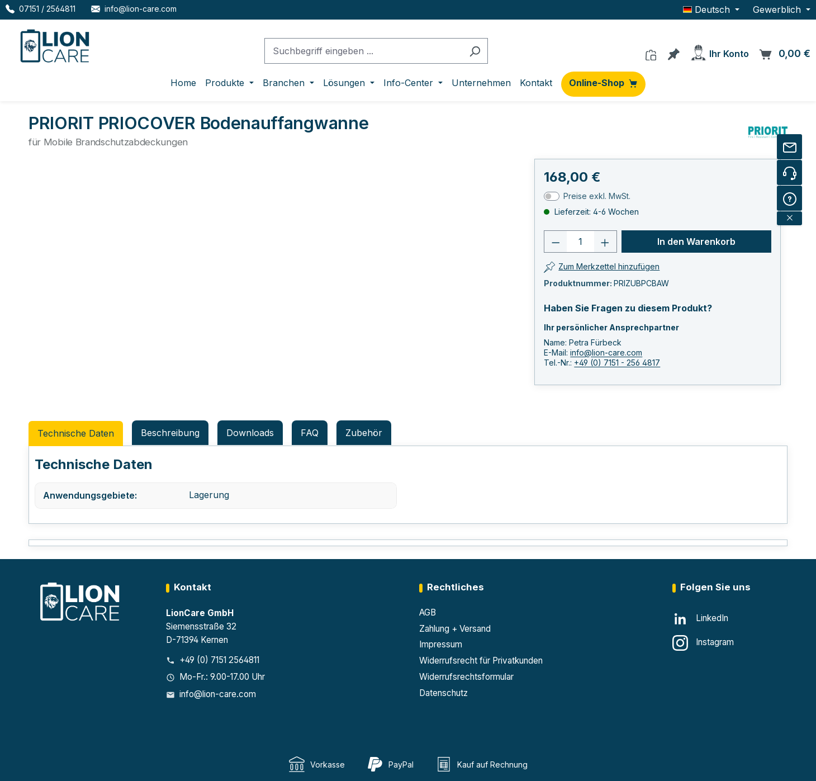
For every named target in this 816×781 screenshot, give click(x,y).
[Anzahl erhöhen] (605, 241)
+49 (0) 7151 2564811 (219, 660)
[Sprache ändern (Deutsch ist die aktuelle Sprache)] (711, 9)
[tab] (170, 432)
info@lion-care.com (606, 352)
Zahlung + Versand (455, 628)
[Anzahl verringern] (555, 241)
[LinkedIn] (700, 619)
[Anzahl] (580, 241)
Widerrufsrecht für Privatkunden (481, 660)
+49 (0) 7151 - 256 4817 (617, 362)
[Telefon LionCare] (40, 9)
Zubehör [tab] (363, 432)
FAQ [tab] (310, 432)
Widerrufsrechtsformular (466, 676)
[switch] (551, 196)
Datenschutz (443, 693)
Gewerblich (778, 9)
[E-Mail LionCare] (134, 9)
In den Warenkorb (696, 241)
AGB (427, 612)
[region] (183, 284)
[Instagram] (703, 643)
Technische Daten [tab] (75, 433)
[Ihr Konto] (719, 50)
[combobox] (363, 51)
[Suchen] (475, 51)
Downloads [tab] (250, 432)
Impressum (440, 644)
